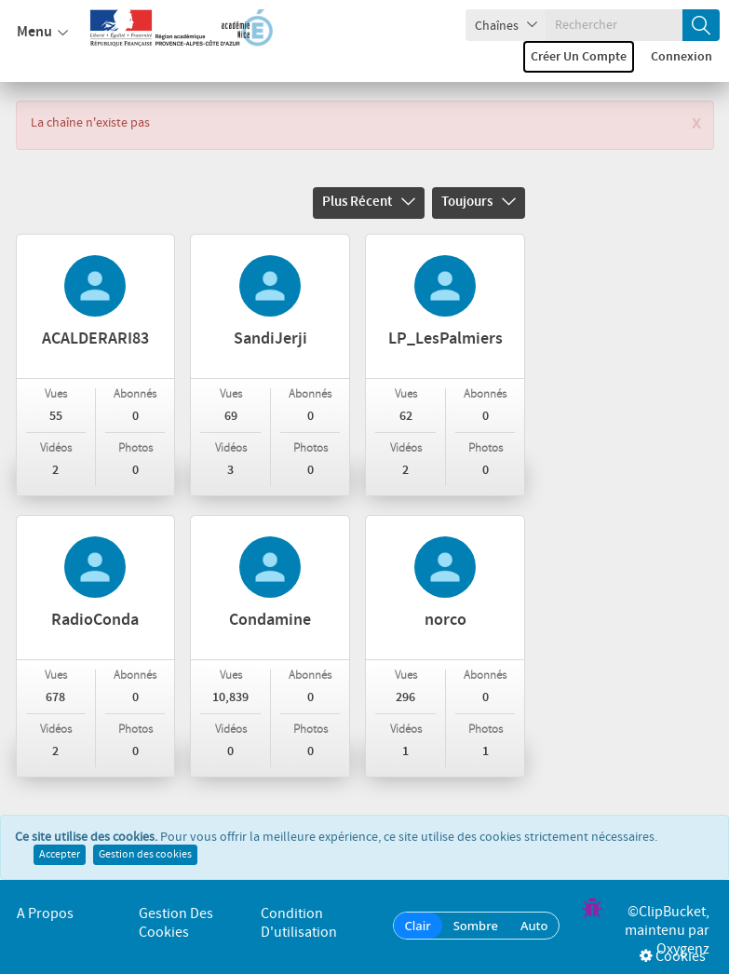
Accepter (59, 854)
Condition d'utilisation (299, 923)
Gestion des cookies (145, 854)
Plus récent (368, 202)
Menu (42, 32)
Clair (418, 925)
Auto (534, 925)
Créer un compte (579, 56)
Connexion (681, 56)
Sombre (475, 925)
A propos (45, 914)
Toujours (478, 202)
